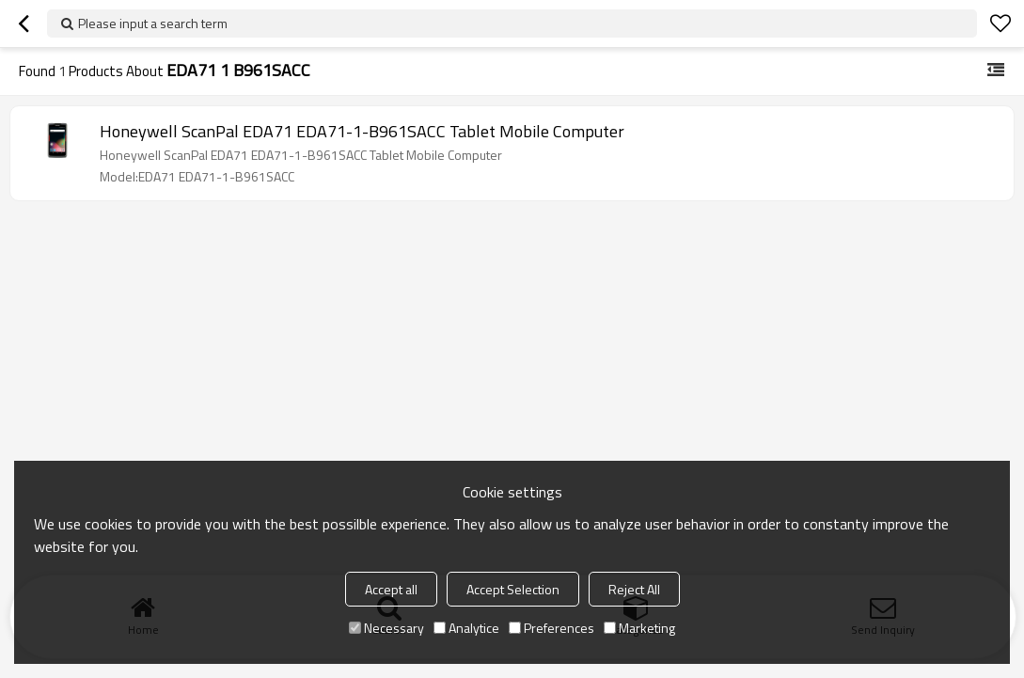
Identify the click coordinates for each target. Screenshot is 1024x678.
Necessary (386, 628)
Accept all (391, 589)
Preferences (551, 628)
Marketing (639, 628)
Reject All (634, 589)
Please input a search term (153, 23)
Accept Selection (512, 589)
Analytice (466, 628)
